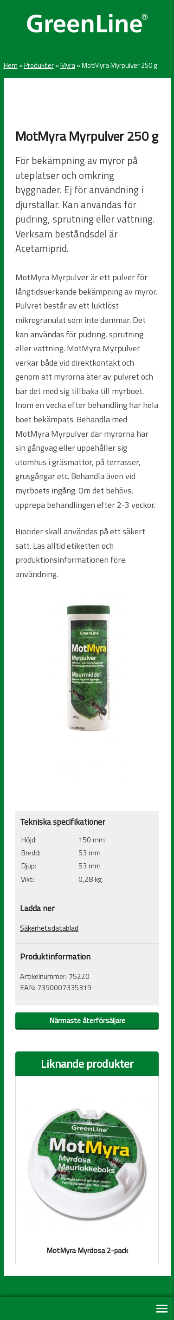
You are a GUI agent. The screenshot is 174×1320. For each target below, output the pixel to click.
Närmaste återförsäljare (87, 1020)
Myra (67, 65)
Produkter (39, 65)
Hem (11, 65)
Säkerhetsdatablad (49, 927)
